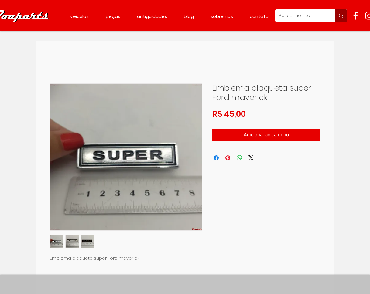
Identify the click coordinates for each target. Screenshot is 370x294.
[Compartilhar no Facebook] (216, 157)
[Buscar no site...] (300, 15)
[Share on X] (251, 157)
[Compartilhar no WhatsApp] (239, 157)
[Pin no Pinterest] (227, 157)
